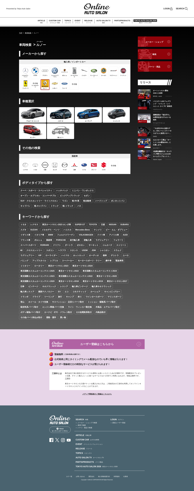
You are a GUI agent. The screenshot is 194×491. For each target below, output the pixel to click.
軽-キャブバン (40, 206)
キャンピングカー (112, 292)
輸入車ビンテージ (80, 286)
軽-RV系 (75, 201)
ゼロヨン (81, 245)
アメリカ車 (114, 235)
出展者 (125, 476)
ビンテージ (33, 286)
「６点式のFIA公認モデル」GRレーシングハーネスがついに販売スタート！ (162, 131)
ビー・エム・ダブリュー (116, 230)
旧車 (22, 286)
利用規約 (117, 476)
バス (79, 206)
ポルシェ (38, 240)
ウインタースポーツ (95, 297)
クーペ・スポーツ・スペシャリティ (36, 191)
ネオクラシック (49, 286)
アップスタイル (39, 261)
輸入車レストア (27, 292)
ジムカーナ (107, 245)
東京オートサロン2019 (93, 281)
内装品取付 (101, 312)
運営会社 (91, 476)
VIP (39, 255)
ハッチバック (62, 191)
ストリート (121, 245)
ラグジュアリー (102, 240)
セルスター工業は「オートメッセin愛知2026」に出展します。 (162, 142)
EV (59, 292)
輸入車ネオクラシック (101, 286)
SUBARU (124, 224)
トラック (55, 206)
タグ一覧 (69, 476)
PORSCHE (61, 240)
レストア (64, 286)
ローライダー (51, 255)
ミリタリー (25, 266)
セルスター (156, 148)
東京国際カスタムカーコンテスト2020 (37, 281)
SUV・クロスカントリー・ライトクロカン (39, 201)
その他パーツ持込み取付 (31, 317)
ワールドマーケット (159, 123)
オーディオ (94, 255)
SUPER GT (80, 224)
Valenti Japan (157, 159)
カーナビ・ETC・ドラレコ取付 (58, 312)
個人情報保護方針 (104, 476)
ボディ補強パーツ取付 (30, 312)
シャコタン (105, 250)
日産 (103, 224)
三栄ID (67, 378)
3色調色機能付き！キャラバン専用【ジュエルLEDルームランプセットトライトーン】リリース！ (162, 154)
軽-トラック (68, 206)
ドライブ (36, 297)
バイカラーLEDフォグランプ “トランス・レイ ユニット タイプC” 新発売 (162, 103)
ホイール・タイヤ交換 (38, 302)
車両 (154, 54)
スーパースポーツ (28, 245)
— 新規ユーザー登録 (117, 423)
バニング (24, 261)
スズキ (23, 230)
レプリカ (54, 261)
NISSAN (112, 224)
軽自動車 (87, 201)
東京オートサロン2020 (107, 276)
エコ (67, 292)
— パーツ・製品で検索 (84, 427)
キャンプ (70, 297)
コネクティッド (79, 292)
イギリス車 (25, 235)
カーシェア (95, 292)
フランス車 (25, 240)
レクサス (34, 224)
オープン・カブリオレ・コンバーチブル (38, 196)
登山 (22, 302)
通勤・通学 (51, 317)
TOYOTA (93, 224)
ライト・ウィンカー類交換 (80, 307)
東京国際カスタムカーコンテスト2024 (100, 271)
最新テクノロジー (46, 292)
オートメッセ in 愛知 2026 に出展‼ (160, 92)
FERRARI (44, 245)
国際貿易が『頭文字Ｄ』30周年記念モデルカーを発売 (162, 117)
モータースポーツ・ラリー (90, 261)
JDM (94, 250)
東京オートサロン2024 (82, 266)
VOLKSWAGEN (86, 235)
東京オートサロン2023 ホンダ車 (56, 224)
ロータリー (39, 266)
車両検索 (28, 33)
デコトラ (115, 255)
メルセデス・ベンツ (51, 230)
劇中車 (108, 261)
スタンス (74, 250)
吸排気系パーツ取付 (29, 307)
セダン (87, 196)
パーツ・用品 (154, 67)
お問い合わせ (80, 476)
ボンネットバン (118, 201)
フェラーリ (118, 240)
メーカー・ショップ (154, 42)
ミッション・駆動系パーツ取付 (101, 302)
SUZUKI (34, 230)
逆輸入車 (88, 240)
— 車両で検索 (81, 425)
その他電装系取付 (84, 312)
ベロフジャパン (157, 109)
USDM (85, 250)
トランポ (24, 297)
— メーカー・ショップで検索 (86, 423)
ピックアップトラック (70, 196)
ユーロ (126, 255)
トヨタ (23, 224)
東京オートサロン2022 (69, 271)
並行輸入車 (75, 240)
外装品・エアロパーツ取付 (107, 307)
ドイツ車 (101, 235)
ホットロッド (79, 255)
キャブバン (25, 206)
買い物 (63, 317)
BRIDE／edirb (157, 96)
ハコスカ (67, 230)
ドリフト (57, 245)
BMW (50, 235)
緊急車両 (119, 261)
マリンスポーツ (114, 297)
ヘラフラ (62, 250)
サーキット (93, 245)
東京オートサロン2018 (69, 281)
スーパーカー (68, 261)
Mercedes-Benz (82, 230)
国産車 (49, 240)
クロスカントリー (34, 250)
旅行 (60, 297)
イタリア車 (39, 235)
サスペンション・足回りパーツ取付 (68, 302)
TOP (20, 33)
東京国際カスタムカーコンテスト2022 (76, 276)
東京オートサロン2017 (117, 281)
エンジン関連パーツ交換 (53, 307)
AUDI (125, 235)
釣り (80, 297)
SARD (155, 136)
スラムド (117, 250)
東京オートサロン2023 (58, 266)
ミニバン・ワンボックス (83, 191)
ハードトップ (101, 201)
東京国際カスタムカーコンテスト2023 (37, 276)
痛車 (105, 255)
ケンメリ (98, 230)
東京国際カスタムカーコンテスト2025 (37, 271)
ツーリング (49, 297)
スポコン (50, 250)
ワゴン (65, 201)
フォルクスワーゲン (66, 235)
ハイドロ (65, 255)
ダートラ (69, 245)
